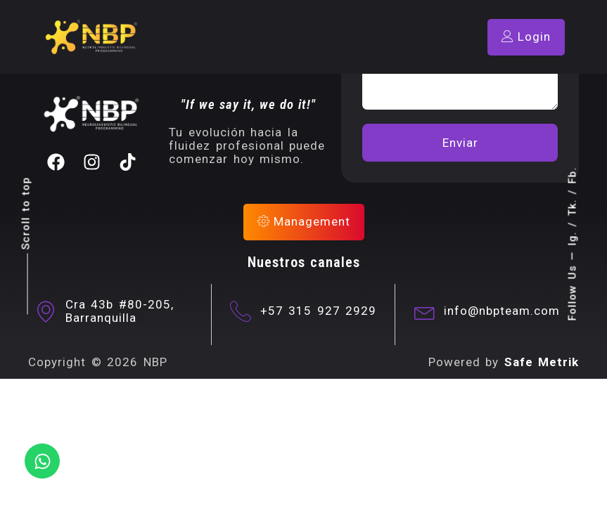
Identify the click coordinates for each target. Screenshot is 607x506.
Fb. (572, 175)
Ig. (572, 239)
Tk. (572, 208)
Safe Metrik (542, 362)
